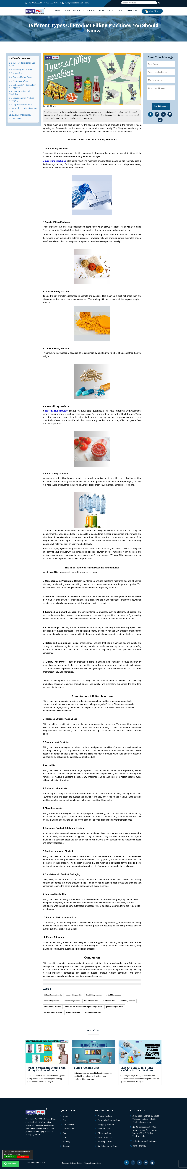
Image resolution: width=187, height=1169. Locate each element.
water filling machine (52, 1001)
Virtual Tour (114, 10)
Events (66, 1116)
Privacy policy (25, 1154)
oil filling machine (109, 1001)
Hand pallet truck (106, 1137)
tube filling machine (91, 1001)
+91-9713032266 (35, 3)
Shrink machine (105, 1129)
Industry (66, 1142)
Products (78, 10)
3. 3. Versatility (15, 73)
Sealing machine (105, 1116)
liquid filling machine (94, 995)
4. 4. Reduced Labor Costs (20, 77)
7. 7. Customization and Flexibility (19, 92)
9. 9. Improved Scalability (20, 104)
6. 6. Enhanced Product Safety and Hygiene (22, 86)
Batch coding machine (108, 1146)
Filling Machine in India (53, 995)
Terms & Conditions (94, 1163)
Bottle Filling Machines (93, 1013)
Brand (65, 1137)
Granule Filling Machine (53, 1013)
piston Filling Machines (114, 1007)
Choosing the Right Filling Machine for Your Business (136, 1069)
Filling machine (105, 1133)
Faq (64, 1133)
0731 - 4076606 (140, 1146)
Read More (47, 1135)
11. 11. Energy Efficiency (20, 115)
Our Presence (69, 1125)
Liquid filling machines (54, 161)
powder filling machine (72, 1001)
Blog (65, 1120)
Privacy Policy (77, 1163)
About (66, 10)
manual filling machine (52, 1007)
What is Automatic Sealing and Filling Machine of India (46, 1069)
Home (57, 10)
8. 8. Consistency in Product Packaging (21, 99)
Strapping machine (106, 1125)
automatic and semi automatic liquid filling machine (83, 1007)
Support (91, 10)
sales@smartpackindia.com (79, 3)
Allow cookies (10, 1156)
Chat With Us (11, 1164)
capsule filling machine (74, 995)
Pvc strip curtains (106, 1142)
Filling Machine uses (86, 1068)
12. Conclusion (15, 118)
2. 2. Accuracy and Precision (21, 69)
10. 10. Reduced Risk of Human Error (23, 109)
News (101, 10)
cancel (23, 1156)
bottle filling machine (113, 995)
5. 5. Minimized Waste (18, 81)
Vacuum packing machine (109, 1120)
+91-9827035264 (55, 3)
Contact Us (131, 10)
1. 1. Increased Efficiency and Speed (22, 64)
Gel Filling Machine (73, 1013)
